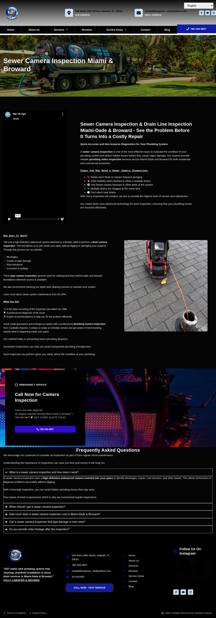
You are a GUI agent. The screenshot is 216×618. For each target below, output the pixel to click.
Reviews (87, 29)
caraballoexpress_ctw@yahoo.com (164, 11)
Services (61, 29)
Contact (145, 29)
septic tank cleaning (50, 287)
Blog (167, 29)
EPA (63, 294)
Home (10, 29)
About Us (34, 29)
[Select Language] (198, 6)
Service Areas (116, 29)
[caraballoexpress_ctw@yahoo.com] (137, 13)
